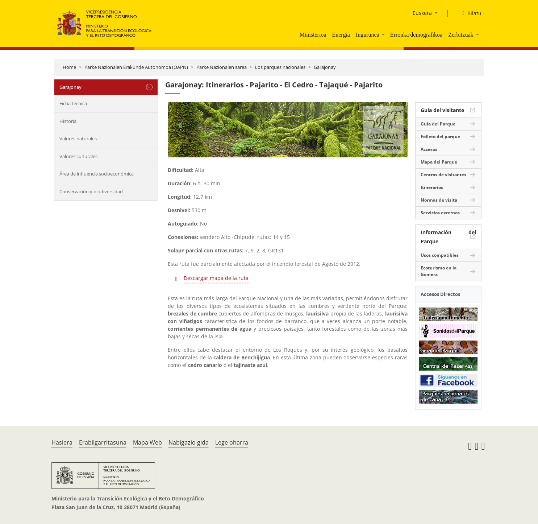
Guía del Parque (438, 124)
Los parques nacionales (280, 67)
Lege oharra (231, 442)
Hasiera (61, 442)
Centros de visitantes (443, 175)
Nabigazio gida (188, 442)
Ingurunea (367, 35)
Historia (67, 121)
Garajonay (325, 67)
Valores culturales (78, 156)
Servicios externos (440, 213)
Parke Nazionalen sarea (221, 67)
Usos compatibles (440, 255)
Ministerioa (313, 35)
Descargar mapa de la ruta (216, 278)
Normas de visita (439, 200)
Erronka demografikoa (416, 35)
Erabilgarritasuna (102, 442)
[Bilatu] (468, 13)
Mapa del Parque (439, 162)
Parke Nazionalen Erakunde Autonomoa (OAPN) (136, 67)
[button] (384, 34)
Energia (341, 35)
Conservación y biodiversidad (91, 191)
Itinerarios (432, 187)
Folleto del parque (440, 136)
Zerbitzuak (460, 35)
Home (69, 67)
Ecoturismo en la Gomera (438, 271)
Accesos (429, 149)
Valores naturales (78, 138)
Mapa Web (147, 442)
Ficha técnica (73, 103)
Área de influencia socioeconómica (96, 173)
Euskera (422, 12)
